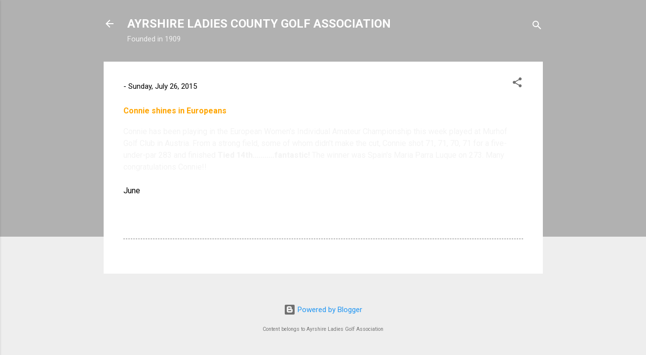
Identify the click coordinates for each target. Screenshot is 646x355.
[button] (517, 84)
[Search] (537, 27)
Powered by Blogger (323, 309)
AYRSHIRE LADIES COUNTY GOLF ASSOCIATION (259, 24)
